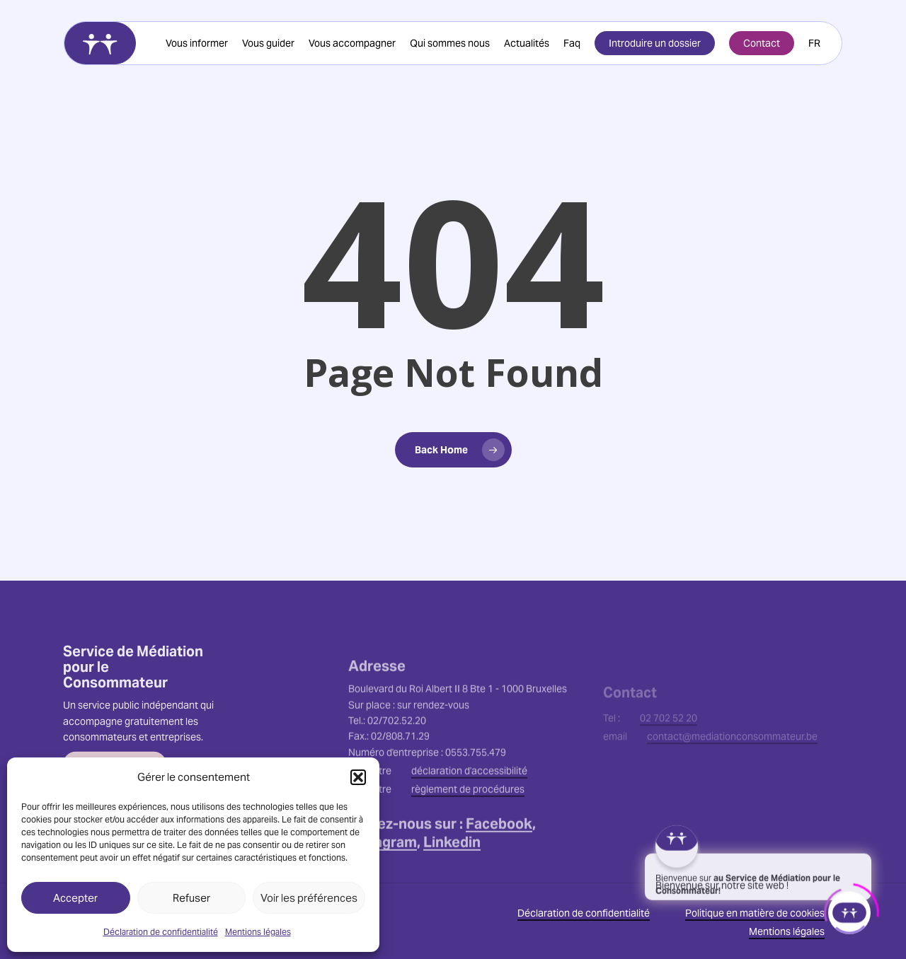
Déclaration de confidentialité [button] (583, 913)
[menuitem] (814, 43)
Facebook (499, 867)
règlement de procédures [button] (467, 832)
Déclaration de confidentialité (160, 931)
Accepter (75, 898)
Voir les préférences (308, 898)
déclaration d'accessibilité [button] (469, 814)
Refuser (191, 898)
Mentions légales (258, 931)
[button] (358, 777)
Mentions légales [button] (787, 931)
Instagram (382, 885)
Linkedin (452, 885)
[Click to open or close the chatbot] (849, 909)
